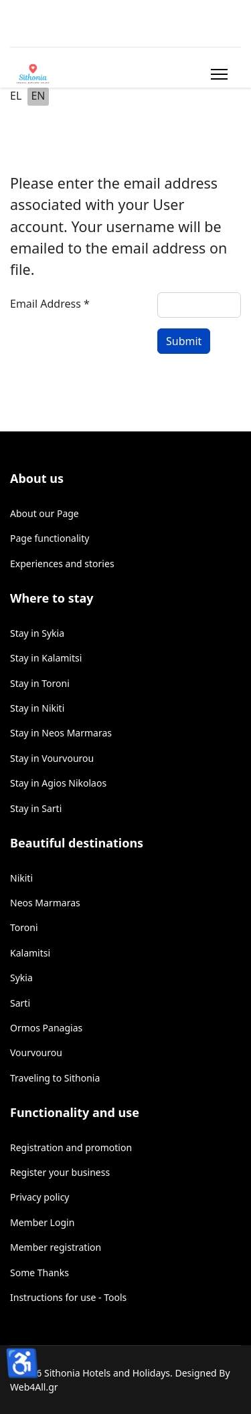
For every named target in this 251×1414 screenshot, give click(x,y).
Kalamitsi (30, 952)
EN (38, 95)
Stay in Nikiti (37, 708)
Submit (183, 341)
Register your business (60, 1172)
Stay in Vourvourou (52, 758)
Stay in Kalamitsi (46, 657)
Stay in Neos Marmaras (61, 732)
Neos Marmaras (45, 902)
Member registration (55, 1247)
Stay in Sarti (36, 808)
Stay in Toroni (40, 683)
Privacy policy (40, 1197)
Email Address (50, 303)
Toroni (24, 927)
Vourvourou (36, 1052)
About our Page (44, 513)
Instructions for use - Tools (68, 1297)
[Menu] (216, 74)
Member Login (42, 1222)
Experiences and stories (62, 563)
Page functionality (49, 538)
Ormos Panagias (46, 1027)
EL (15, 95)
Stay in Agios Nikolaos (58, 783)
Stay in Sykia (37, 633)
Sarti (20, 1003)
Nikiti (21, 878)
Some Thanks (39, 1272)
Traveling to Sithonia (55, 1078)
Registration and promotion (71, 1147)
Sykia (21, 977)
